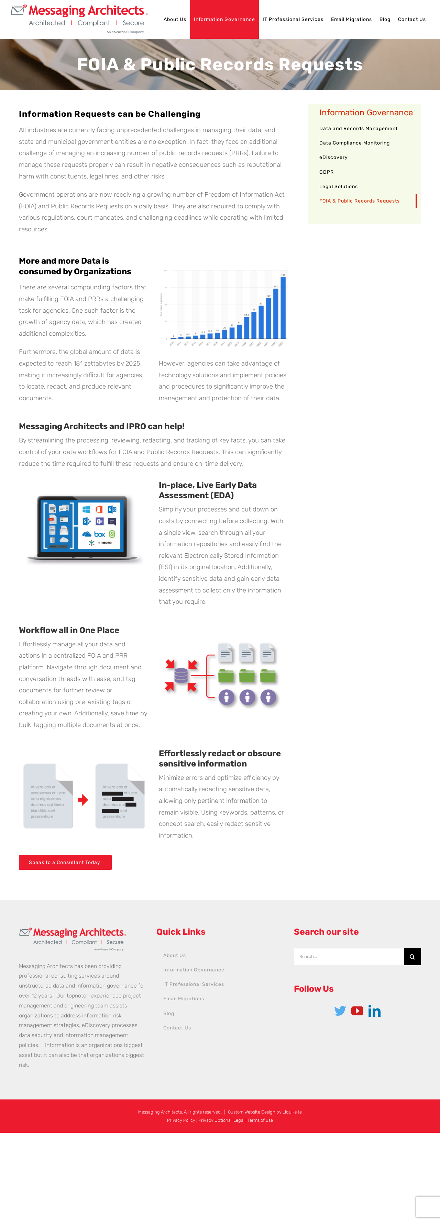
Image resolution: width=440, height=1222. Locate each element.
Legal (238, 1120)
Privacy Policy (181, 1120)
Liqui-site (292, 1112)
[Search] (412, 956)
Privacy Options (214, 1120)
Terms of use (260, 1120)
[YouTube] (357, 1011)
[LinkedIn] (374, 1011)
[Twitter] (340, 1011)
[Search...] (349, 956)
